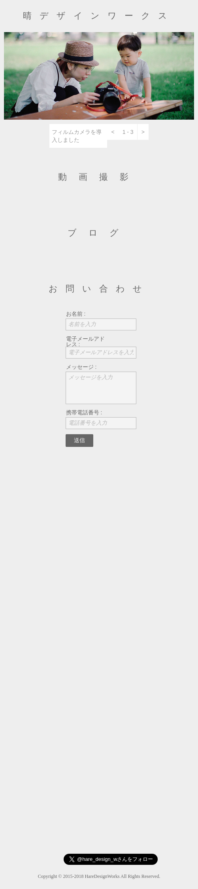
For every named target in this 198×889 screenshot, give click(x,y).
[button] (112, 132)
